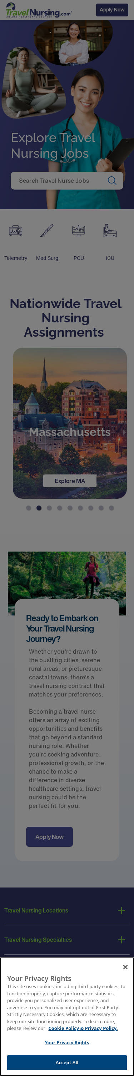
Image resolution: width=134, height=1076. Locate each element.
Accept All (67, 1063)
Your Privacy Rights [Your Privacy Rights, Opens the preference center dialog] (67, 1043)
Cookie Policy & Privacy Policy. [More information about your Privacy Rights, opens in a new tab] (83, 1029)
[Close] (125, 968)
